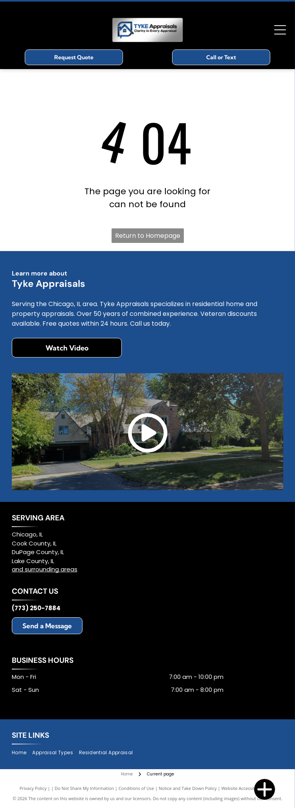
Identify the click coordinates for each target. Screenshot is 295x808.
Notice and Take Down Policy (188, 788)
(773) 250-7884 (36, 608)
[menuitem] (22, 753)
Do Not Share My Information (84, 788)
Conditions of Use (136, 788)
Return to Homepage (147, 235)
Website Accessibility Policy (248, 788)
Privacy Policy (33, 788)
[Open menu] (280, 30)
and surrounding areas (44, 569)
